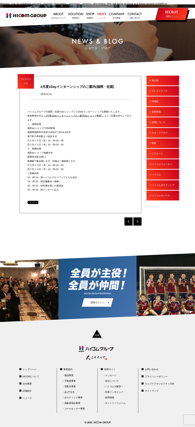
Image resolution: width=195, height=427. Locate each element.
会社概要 (27, 383)
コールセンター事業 (74, 408)
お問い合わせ (152, 369)
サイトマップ (152, 391)
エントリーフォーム (115, 403)
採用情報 (109, 397)
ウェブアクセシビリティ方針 (159, 383)
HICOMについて (31, 376)
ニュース (27, 398)
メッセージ (110, 375)
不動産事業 (70, 381)
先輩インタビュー (114, 392)
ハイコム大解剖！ (114, 386)
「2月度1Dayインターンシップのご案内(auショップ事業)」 (73, 115)
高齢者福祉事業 (72, 403)
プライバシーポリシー (156, 376)
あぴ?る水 (69, 392)
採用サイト (110, 369)
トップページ (29, 369)
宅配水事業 (70, 386)
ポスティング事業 (73, 397)
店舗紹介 (27, 391)
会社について (112, 381)
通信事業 (68, 375)
